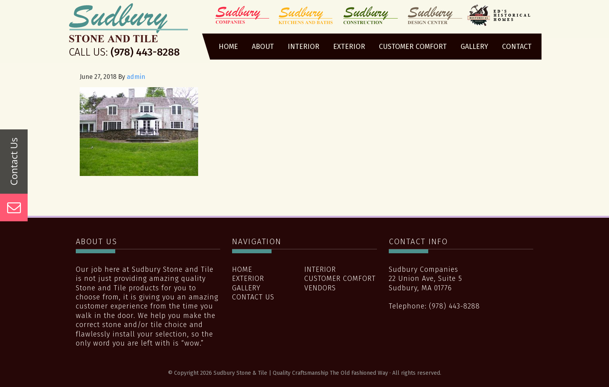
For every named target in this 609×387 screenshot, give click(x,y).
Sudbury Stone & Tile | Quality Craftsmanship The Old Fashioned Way (128, 32)
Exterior (248, 278)
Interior (320, 269)
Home (242, 269)
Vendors (320, 288)
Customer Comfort (340, 278)
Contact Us (253, 297)
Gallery (246, 288)
